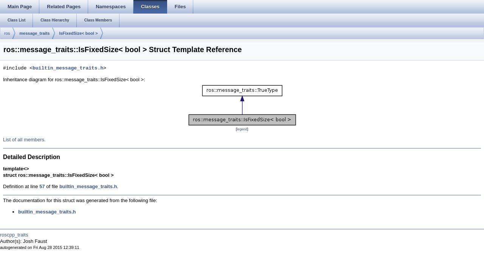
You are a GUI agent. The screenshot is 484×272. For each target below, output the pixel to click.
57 (42, 186)
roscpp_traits (14, 235)
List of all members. (24, 139)
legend (242, 129)
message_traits (34, 33)
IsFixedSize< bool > (78, 33)
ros (7, 33)
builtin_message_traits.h (68, 68)
